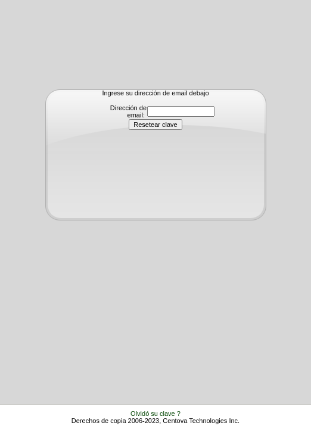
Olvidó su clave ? (155, 413)
